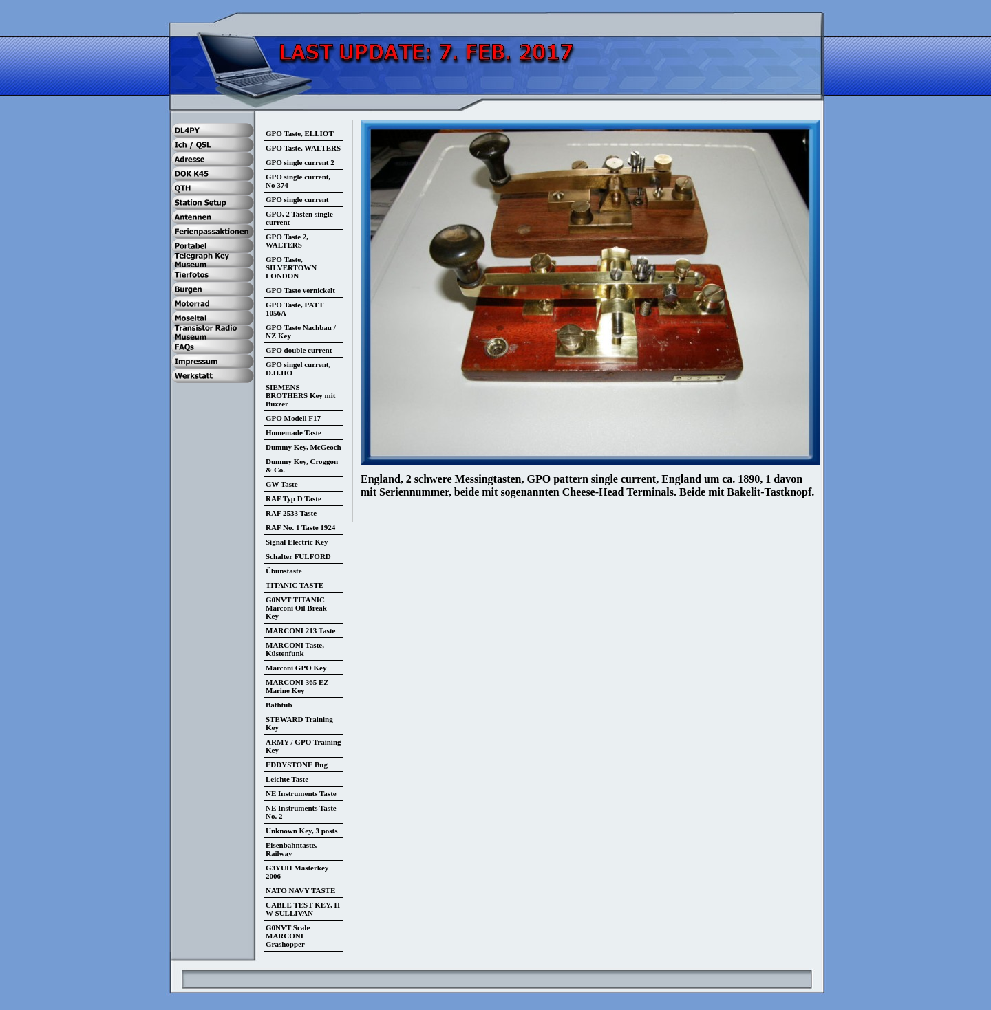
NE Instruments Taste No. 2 (301, 812)
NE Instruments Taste (301, 793)
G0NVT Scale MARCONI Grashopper (288, 935)
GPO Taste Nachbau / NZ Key (301, 331)
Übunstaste (284, 571)
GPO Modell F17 (293, 418)
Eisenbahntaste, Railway (291, 849)
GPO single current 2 (300, 162)
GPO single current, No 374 (298, 181)
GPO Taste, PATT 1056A (294, 308)
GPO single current (297, 199)
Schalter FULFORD (298, 556)
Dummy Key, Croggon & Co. (302, 465)
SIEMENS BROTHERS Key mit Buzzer (300, 395)
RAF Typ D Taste (293, 498)
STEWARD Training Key (299, 723)
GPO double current (299, 350)
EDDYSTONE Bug (297, 764)
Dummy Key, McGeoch (303, 447)
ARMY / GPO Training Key (303, 746)
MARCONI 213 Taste (300, 630)
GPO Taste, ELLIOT (300, 133)
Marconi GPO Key (296, 667)
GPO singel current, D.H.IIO (298, 368)
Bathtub (279, 705)
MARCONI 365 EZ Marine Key (297, 686)
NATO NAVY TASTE (300, 890)
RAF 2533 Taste (291, 513)
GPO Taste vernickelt (300, 290)
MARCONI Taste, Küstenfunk (295, 649)
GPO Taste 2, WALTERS (287, 240)
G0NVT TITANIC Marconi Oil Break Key (296, 607)
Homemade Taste (293, 432)
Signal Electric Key (297, 542)
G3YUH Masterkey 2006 (297, 872)
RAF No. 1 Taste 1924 (300, 527)
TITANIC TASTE (294, 585)
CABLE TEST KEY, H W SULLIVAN (303, 909)
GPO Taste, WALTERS (303, 148)
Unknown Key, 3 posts (302, 830)
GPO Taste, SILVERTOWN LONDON (291, 267)
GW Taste (282, 484)
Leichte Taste (287, 779)
